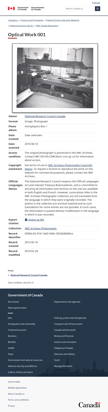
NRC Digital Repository (47, 25)
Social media (14, 381)
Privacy (11, 405)
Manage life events (63, 366)
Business (12, 336)
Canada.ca (13, 20)
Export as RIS (34, 219)
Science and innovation (32, 20)
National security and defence (22, 366)
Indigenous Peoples (63, 348)
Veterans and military (64, 354)
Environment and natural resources (25, 360)
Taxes (10, 354)
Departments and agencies (67, 301)
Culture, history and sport (20, 372)
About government (17, 307)
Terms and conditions (18, 399)
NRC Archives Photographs (41, 228)
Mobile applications (17, 387)
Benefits (12, 342)
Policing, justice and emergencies (70, 317)
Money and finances (64, 336)
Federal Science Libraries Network (63, 20)
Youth (57, 360)
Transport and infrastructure (68, 324)
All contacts (13, 301)
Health (11, 348)
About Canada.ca (16, 393)
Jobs (10, 317)
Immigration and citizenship (21, 324)
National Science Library (21, 25)
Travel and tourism (17, 330)
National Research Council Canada (45, 116)
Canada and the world (64, 330)
